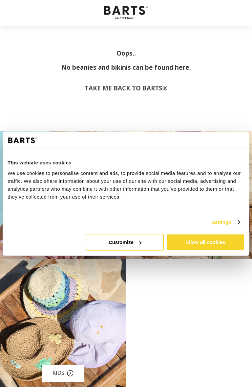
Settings (221, 222)
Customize (125, 242)
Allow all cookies (205, 242)
